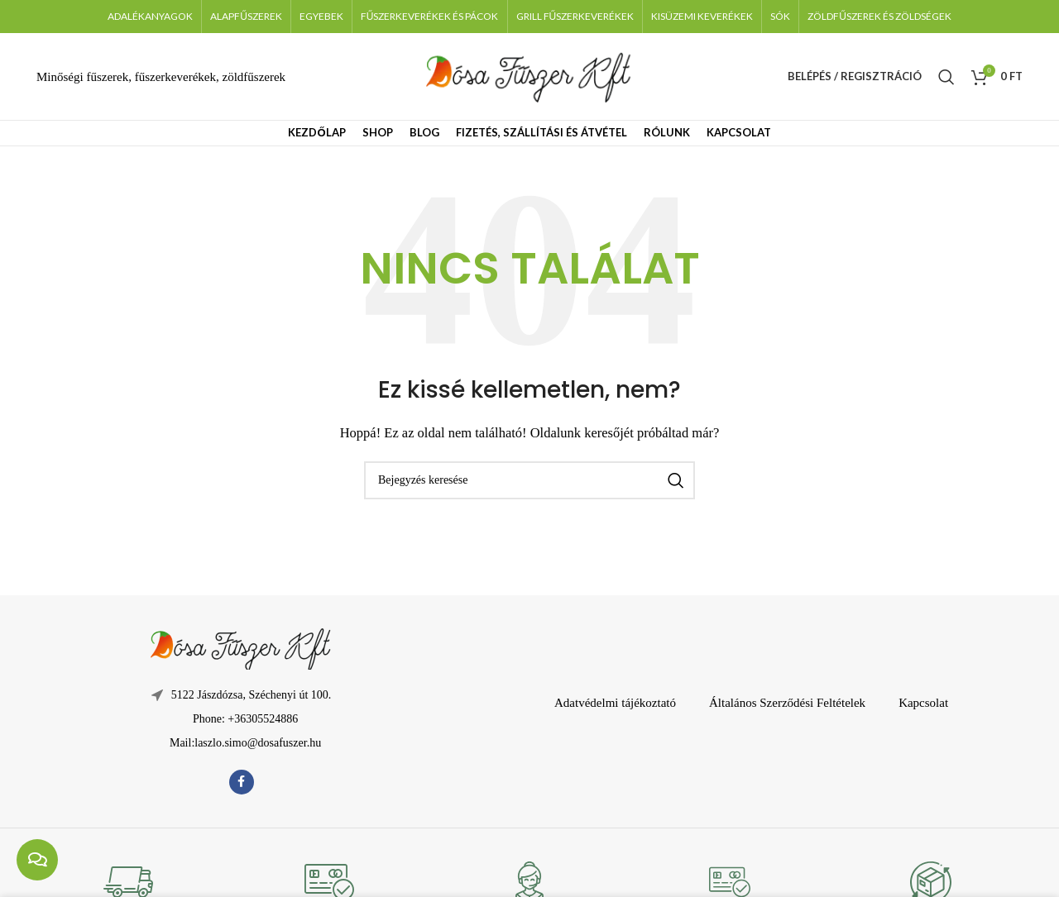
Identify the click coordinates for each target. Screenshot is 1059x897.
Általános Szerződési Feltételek (787, 702)
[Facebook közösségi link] (241, 782)
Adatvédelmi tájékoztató (615, 702)
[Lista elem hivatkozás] (241, 719)
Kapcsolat (923, 702)
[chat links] (37, 859)
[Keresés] (946, 76)
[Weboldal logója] (529, 75)
